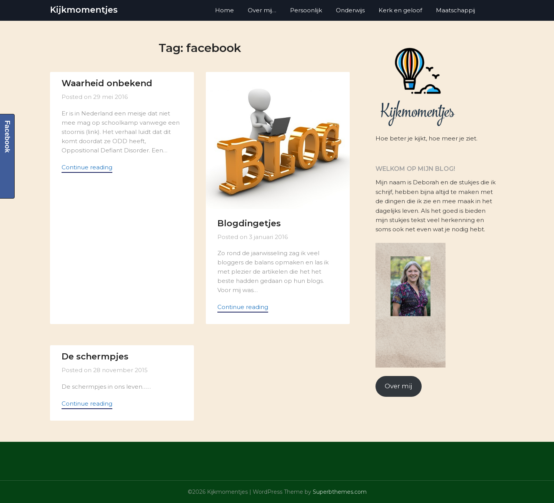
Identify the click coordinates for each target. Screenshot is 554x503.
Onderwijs (350, 10)
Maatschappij (455, 10)
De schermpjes (95, 356)
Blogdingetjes (249, 223)
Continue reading (87, 167)
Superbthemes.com (340, 491)
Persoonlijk (306, 10)
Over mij (398, 386)
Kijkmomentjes (84, 10)
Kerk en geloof (400, 10)
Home (224, 10)
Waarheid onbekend (107, 83)
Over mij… (262, 10)
